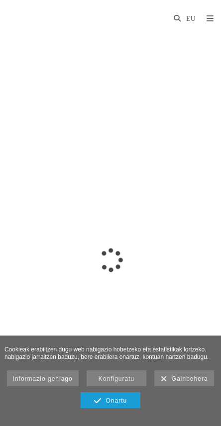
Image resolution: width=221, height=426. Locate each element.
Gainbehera (184, 379)
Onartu (110, 401)
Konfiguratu (116, 378)
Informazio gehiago (43, 378)
